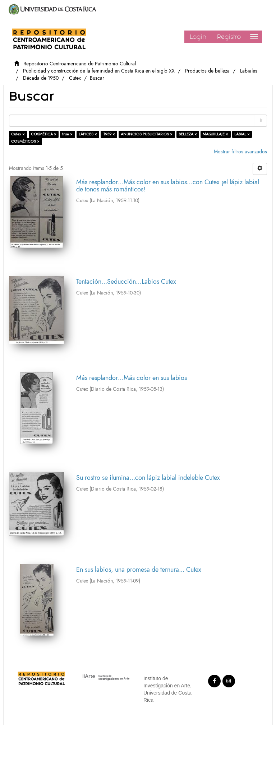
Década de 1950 (41, 78)
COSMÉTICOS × (25, 141)
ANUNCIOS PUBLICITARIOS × (146, 134)
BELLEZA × (188, 134)
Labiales (248, 71)
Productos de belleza (207, 71)
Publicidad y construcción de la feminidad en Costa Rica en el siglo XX (99, 71)
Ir (260, 120)
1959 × (109, 134)
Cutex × (18, 134)
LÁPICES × (88, 134)
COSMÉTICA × (43, 134)
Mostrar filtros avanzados (240, 151)
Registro (229, 37)
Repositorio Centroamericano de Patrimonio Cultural (79, 63)
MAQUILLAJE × (215, 134)
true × (67, 134)
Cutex (75, 78)
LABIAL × (242, 134)
